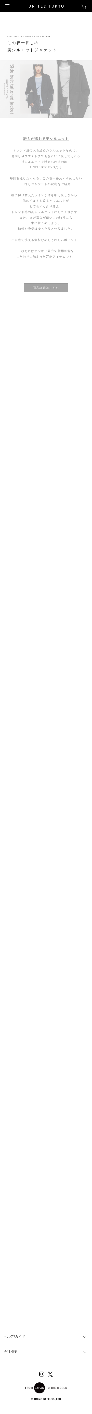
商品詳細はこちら (46, 287)
